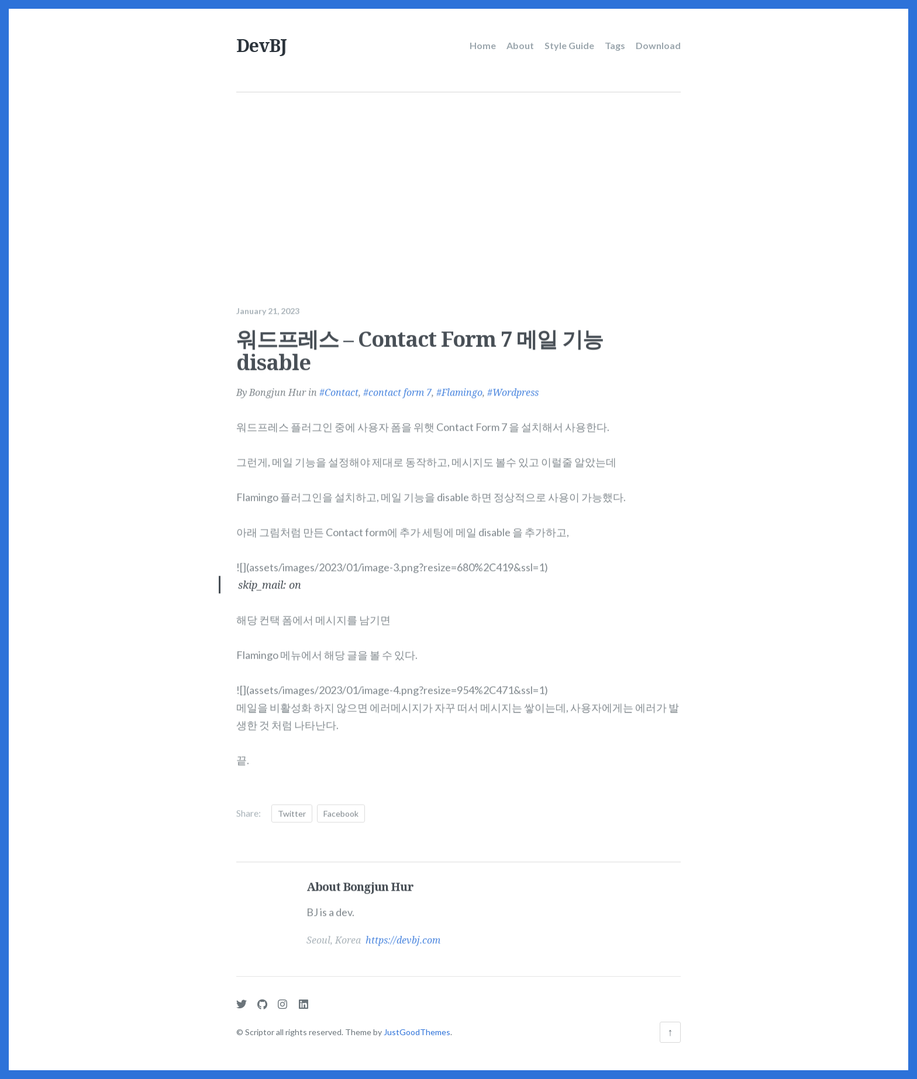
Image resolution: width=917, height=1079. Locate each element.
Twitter (292, 810)
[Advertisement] (460, 180)
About (520, 45)
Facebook (340, 810)
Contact (341, 389)
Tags (615, 45)
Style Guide (569, 45)
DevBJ (261, 45)
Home (483, 45)
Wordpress (515, 389)
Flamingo (462, 389)
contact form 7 (400, 389)
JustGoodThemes (417, 1032)
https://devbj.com (403, 937)
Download (658, 45)
